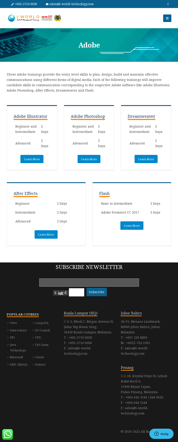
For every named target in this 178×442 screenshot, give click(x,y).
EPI (12, 337)
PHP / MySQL (19, 364)
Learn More (32, 159)
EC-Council (42, 330)
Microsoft (16, 357)
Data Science (18, 330)
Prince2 (40, 364)
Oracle (39, 357)
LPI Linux (42, 345)
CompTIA (42, 323)
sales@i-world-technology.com (71, 4)
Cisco (13, 323)
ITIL (38, 337)
